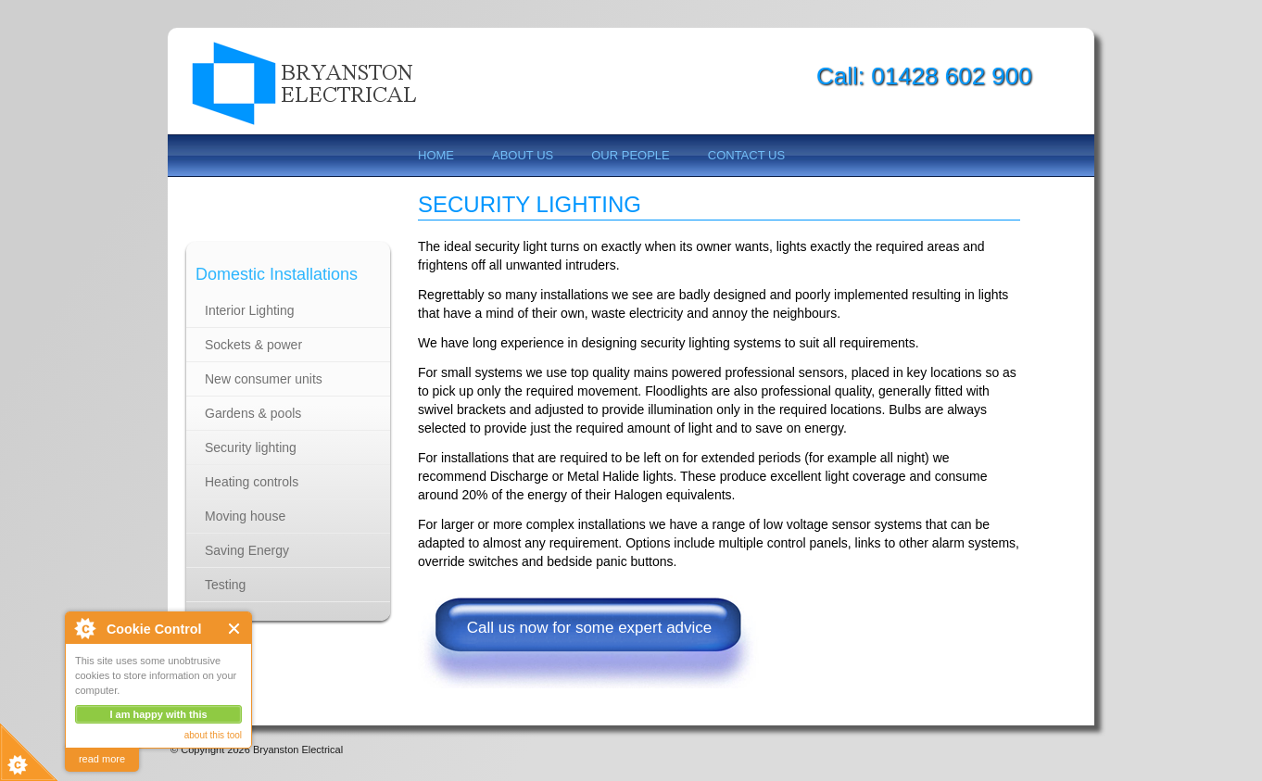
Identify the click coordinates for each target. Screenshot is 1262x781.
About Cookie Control (84, 628)
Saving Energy (247, 550)
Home (436, 155)
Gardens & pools (253, 413)
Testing (225, 584)
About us (522, 155)
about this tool (213, 735)
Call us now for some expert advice (590, 627)
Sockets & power (253, 344)
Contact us (746, 155)
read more (102, 758)
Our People (630, 155)
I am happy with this (158, 714)
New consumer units (263, 379)
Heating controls (251, 481)
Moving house (245, 516)
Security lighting (251, 447)
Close (235, 629)
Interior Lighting (250, 310)
